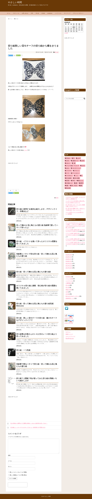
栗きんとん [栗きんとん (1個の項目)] (80, 180)
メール (10, 461)
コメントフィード (70, 336)
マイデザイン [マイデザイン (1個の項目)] (69, 175)
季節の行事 (69, 289)
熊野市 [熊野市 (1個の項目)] (81, 183)
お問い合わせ (25, 13)
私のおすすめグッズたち (72, 296)
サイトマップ (67, 13)
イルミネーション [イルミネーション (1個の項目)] (76, 168)
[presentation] (17, 485)
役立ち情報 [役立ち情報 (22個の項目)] (76, 178)
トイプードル (58, 13)
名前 (9, 455)
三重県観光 (69, 283)
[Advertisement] (33, 31)
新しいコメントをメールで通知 (18, 472)
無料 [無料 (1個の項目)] (76, 183)
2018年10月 (69, 254)
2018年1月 (68, 261)
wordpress (49, 13)
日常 (32, 13)
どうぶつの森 (69, 278)
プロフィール (16, 13)
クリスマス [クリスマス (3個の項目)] (69, 170)
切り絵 (37, 13)
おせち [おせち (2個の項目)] (67, 160)
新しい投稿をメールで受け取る (18, 475)
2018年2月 (68, 259)
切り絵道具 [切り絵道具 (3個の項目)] (69, 178)
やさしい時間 (15, 2)
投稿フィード (69, 334)
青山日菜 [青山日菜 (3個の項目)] (68, 188)
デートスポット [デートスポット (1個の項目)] (75, 173)
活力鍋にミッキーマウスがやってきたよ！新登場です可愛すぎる (26, 427)
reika (57, 197)
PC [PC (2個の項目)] (73, 158)
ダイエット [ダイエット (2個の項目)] (76, 170)
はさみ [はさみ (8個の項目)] (83, 165)
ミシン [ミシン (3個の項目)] (76, 175)
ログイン (68, 332)
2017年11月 (69, 265)
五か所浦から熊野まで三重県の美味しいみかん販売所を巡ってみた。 (27, 423)
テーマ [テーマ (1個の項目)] (67, 173)
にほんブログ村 (68, 318)
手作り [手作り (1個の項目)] (73, 180)
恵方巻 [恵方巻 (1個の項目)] (67, 180)
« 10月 (66, 33)
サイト (10, 466)
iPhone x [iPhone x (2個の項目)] (68, 158)
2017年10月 (69, 268)
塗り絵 (67, 287)
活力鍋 (43, 13)
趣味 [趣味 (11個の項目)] (81, 185)
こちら (25, 150)
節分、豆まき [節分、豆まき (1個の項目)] (74, 185)
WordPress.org (70, 338)
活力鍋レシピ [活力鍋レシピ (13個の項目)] (69, 183)
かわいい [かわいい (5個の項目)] (68, 163)
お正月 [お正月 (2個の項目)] (82, 160)
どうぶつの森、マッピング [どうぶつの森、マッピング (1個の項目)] (72, 165)
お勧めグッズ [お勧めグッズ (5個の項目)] (75, 160)
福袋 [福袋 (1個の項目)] (67, 185)
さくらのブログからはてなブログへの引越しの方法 (76, 226)
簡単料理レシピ (70, 298)
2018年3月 (68, 257)
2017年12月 (69, 263)
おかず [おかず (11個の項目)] (78, 158)
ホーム (8, 13)
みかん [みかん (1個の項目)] (67, 168)
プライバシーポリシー (78, 13)
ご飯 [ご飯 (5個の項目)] (74, 163)
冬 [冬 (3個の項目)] (81, 175)
